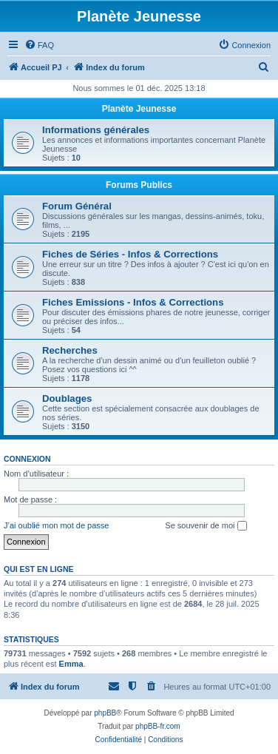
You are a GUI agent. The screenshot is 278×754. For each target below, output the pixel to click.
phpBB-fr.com (157, 726)
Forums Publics (139, 185)
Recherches (70, 350)
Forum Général (77, 206)
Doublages (67, 398)
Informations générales (95, 129)
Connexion (27, 458)
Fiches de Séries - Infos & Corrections (130, 254)
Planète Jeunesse (139, 109)
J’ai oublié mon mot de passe (56, 525)
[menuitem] (39, 45)
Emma (71, 663)
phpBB (105, 713)
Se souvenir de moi (205, 526)
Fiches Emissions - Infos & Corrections (133, 302)
